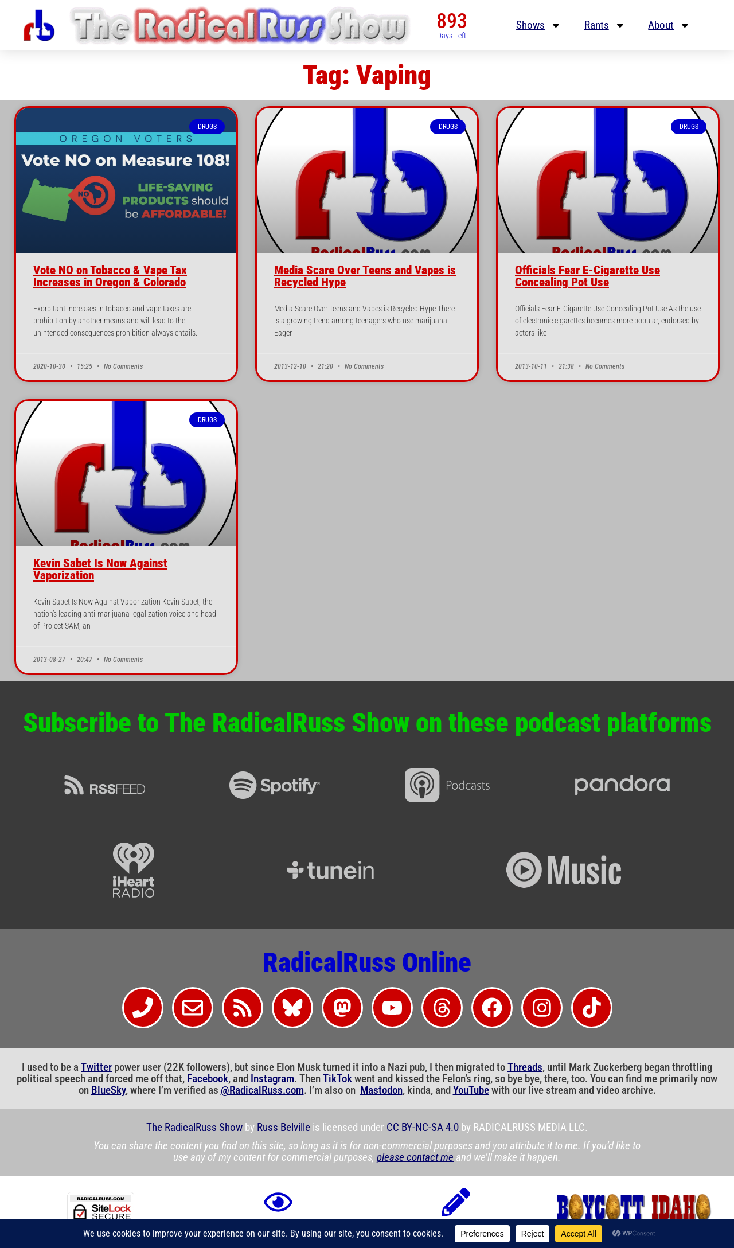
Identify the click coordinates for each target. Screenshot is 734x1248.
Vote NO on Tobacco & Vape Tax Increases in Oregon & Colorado (110, 276)
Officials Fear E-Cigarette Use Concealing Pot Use (587, 276)
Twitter (96, 1067)
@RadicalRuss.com (262, 1090)
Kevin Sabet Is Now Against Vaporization (100, 569)
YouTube (471, 1090)
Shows (538, 25)
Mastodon (381, 1090)
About (669, 25)
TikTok (337, 1078)
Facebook (207, 1078)
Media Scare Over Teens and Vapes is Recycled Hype (365, 276)
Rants (605, 25)
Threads (524, 1067)
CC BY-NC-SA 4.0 (422, 1127)
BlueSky (108, 1090)
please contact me (415, 1157)
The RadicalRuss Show (195, 1127)
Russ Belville (283, 1127)
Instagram (272, 1078)
